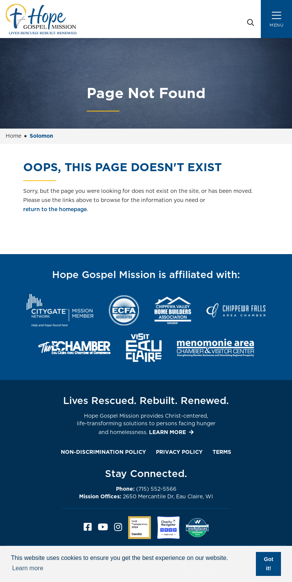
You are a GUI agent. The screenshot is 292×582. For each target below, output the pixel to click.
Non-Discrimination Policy (103, 452)
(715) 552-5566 (146, 489)
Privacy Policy (179, 452)
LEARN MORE (167, 432)
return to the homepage (55, 209)
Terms (222, 452)
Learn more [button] (27, 568)
